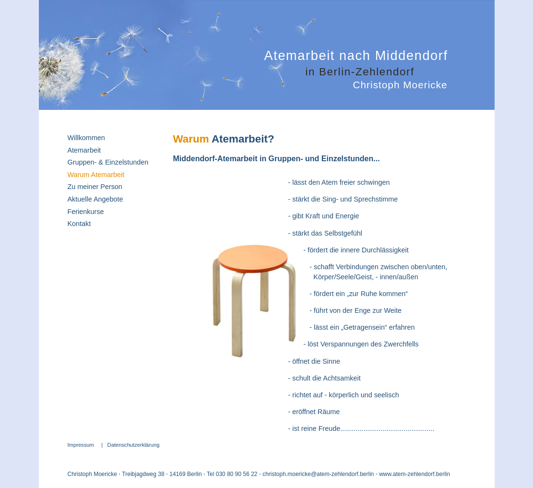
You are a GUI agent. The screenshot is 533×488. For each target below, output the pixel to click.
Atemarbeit (84, 150)
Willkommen (86, 138)
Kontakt (79, 223)
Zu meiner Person (95, 186)
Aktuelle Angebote (95, 199)
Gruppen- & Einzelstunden (108, 162)
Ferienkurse (86, 211)
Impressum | (87, 445)
